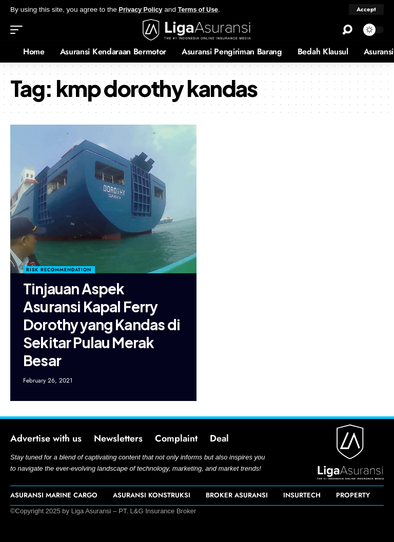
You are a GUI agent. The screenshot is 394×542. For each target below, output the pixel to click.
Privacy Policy (142, 9)
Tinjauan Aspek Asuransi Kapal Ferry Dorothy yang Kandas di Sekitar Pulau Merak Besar (101, 324)
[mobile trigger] (19, 30)
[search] (347, 30)
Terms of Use (203, 9)
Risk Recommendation (58, 269)
